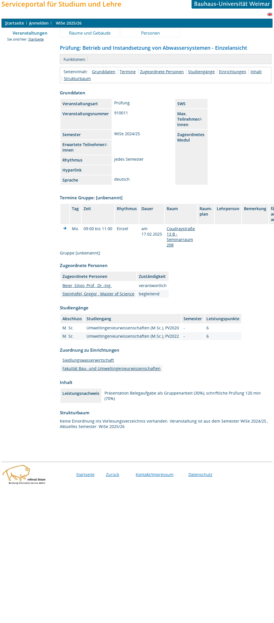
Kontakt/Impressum (155, 474)
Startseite (36, 39)
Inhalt (256, 71)
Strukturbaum (77, 78)
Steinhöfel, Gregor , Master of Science (98, 293)
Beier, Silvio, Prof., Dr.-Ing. (87, 285)
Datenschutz (200, 474)
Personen (150, 33)
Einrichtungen (232, 71)
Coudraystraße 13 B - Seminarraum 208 (181, 237)
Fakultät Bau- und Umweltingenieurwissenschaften (111, 368)
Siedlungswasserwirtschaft (88, 360)
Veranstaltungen (30, 33)
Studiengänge (201, 71)
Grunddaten (103, 71)
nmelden (39, 23)
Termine (128, 71)
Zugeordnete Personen (162, 71)
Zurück (112, 474)
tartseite (14, 23)
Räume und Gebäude (90, 33)
